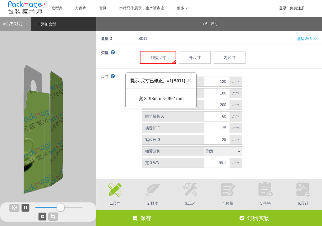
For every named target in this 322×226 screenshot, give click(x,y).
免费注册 (297, 8)
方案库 (81, 8)
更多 (182, 8)
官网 (103, 8)
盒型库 (57, 8)
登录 (283, 8)
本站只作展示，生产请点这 (141, 8)
